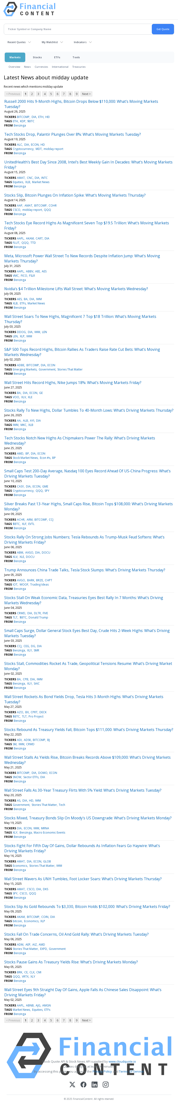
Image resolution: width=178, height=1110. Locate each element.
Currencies (41, 66)
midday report (53, 149)
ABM (20, 552)
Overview (14, 66)
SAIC (37, 683)
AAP (19, 205)
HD (43, 145)
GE (41, 393)
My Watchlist (50, 42)
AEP (27, 945)
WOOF (24, 584)
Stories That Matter (70, 369)
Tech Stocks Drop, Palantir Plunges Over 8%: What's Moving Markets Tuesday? (72, 134)
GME (45, 486)
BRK (19, 972)
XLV (23, 397)
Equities (18, 182)
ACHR (21, 520)
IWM (39, 299)
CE (26, 972)
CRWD (21, 613)
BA (26, 299)
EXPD (43, 949)
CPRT (34, 712)
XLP (22, 336)
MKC (23, 425)
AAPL (20, 238)
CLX (32, 972)
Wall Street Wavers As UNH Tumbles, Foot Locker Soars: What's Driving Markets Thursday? (83, 878)
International (60, 66)
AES (44, 271)
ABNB (30, 1005)
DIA (34, 117)
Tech (62, 805)
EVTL (31, 524)
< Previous (13, 94)
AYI (32, 421)
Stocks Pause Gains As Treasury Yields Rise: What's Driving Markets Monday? (71, 962)
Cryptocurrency (23, 149)
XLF (24, 524)
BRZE (39, 580)
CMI (38, 972)
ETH (40, 117)
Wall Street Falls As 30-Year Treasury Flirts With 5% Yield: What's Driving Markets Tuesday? (82, 790)
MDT (39, 149)
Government (47, 369)
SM (15, 744)
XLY (29, 650)
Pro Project (36, 716)
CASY (20, 486)
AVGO (29, 552)
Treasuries (79, 66)
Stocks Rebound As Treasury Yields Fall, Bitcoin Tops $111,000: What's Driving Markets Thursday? (88, 729)
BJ (48, 740)
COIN (44, 917)
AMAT (21, 178)
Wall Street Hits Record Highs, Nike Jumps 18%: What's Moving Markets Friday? (72, 382)
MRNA (45, 828)
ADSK (27, 740)
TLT (15, 617)
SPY (47, 491)
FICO (24, 276)
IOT (15, 584)
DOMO (42, 773)
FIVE (45, 613)
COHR (53, 205)
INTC (44, 178)
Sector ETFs (30, 777)
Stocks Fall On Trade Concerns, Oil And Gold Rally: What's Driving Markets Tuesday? (76, 934)
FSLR (32, 276)
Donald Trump (38, 617)
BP (27, 453)
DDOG (21, 332)
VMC (16, 276)
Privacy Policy (102, 1071)
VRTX (25, 977)
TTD (33, 243)
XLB (27, 182)
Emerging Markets (25, 369)
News (27, 66)
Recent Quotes (17, 42)
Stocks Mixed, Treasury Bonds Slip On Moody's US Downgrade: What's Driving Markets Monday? (88, 818)
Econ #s (45, 458)
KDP (22, 121)
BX (27, 712)
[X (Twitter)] (72, 1085)
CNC (30, 178)
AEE (37, 271)
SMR (36, 650)
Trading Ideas (39, 584)
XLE (30, 397)
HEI (47, 117)
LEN (44, 332)
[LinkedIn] (94, 1085)
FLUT (16, 243)
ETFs (57, 57)
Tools (76, 57)
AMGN (46, 1005)
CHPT (48, 580)
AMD (20, 453)
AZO (20, 712)
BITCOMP (23, 117)
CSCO (16, 210)
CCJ (51, 520)
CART (39, 238)
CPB (25, 679)
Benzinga (20, 125)
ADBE (20, 365)
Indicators (80, 42)
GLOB (47, 861)
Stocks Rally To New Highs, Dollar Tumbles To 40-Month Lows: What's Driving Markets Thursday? (89, 410)
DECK (43, 712)
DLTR (37, 613)
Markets (15, 57)
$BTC (30, 121)
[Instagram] (105, 1085)
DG (33, 646)
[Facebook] (83, 1085)
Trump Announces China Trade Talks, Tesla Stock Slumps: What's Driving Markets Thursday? (84, 570)
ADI (19, 740)
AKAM (30, 238)
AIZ (34, 945)
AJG (38, 1005)
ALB (25, 421)
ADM (20, 945)
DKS (45, 889)
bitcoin (17, 921)
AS (18, 801)
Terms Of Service (131, 1071)
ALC (19, 145)
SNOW (17, 777)
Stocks (37, 57)
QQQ (47, 210)
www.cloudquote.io (122, 1061)
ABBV (29, 271)
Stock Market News (25, 458)
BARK (30, 580)
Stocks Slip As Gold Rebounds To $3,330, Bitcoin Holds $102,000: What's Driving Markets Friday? (87, 906)
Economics (20, 866)
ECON (35, 145)
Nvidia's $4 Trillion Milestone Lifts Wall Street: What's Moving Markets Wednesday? (76, 288)
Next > (86, 94)
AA (19, 421)
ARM (30, 520)
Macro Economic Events (49, 832)
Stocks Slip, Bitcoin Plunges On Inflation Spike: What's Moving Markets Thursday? (75, 195)
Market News (40, 182)
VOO (16, 397)
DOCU (46, 552)
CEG (26, 646)
